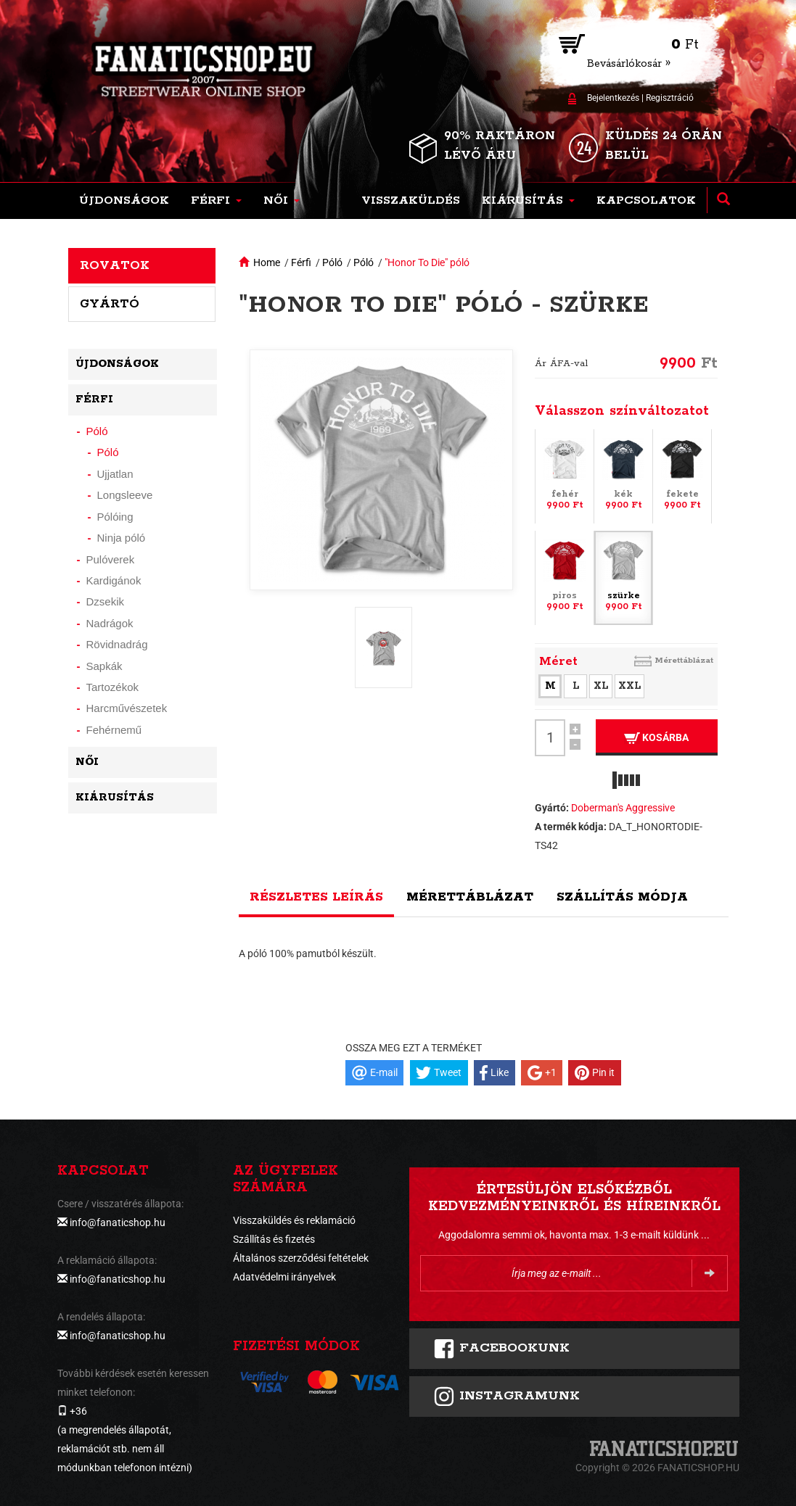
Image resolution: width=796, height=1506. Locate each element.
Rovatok (114, 265)
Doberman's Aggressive (623, 808)
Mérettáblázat (684, 660)
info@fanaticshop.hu (117, 1222)
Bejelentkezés (613, 98)
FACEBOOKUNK (501, 1349)
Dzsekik (105, 601)
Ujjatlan (115, 474)
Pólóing (115, 516)
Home (266, 262)
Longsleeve (125, 495)
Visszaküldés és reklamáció (294, 1220)
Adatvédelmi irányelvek (284, 1277)
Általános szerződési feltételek (301, 1258)
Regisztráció (670, 98)
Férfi (301, 262)
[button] (216, 201)
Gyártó (109, 304)
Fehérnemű (114, 730)
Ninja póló (121, 537)
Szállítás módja (622, 897)
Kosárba (656, 738)
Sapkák (104, 666)
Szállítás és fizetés (274, 1239)
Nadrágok (110, 623)
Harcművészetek (127, 708)
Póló (332, 262)
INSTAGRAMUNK (506, 1396)
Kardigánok (113, 580)
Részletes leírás (316, 897)
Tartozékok (112, 687)
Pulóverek (110, 559)
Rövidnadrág (117, 644)
